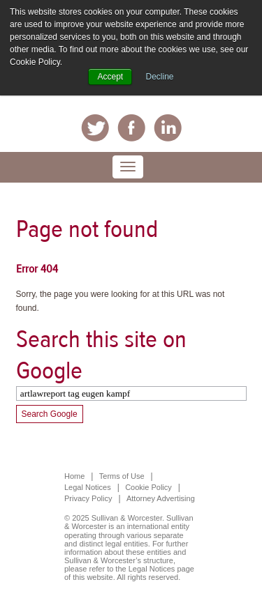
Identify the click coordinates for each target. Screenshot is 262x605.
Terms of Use (122, 476)
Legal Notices (87, 487)
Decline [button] (160, 77)
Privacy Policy (88, 498)
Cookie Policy (148, 487)
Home (74, 476)
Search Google (50, 414)
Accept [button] (110, 77)
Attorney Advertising (160, 498)
